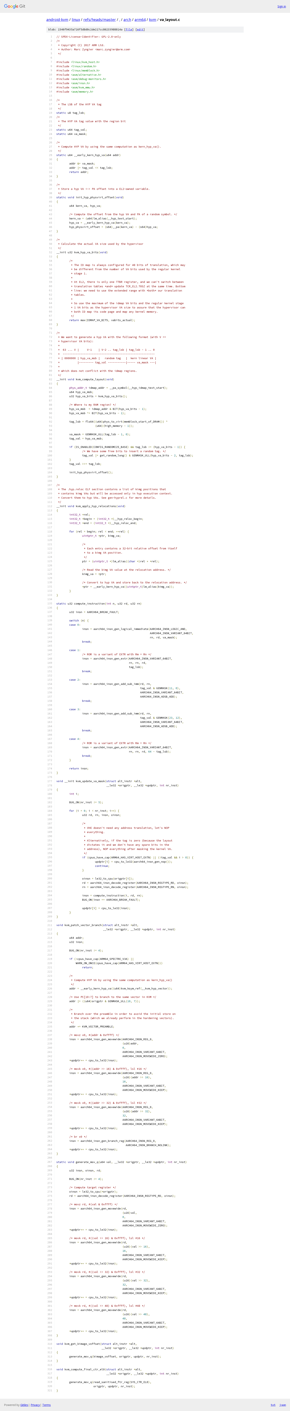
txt (273, 1405)
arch (127, 19)
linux (76, 19)
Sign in (282, 6)
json (283, 1405)
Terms (46, 1405)
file (129, 29)
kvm (152, 19)
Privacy (35, 1405)
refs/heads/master (99, 19)
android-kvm (57, 19)
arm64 (140, 19)
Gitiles (24, 1405)
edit (140, 29)
